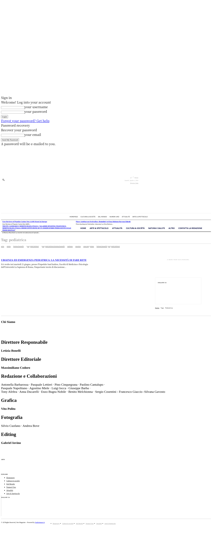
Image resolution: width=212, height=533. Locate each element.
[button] (3, 179)
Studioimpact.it (40, 522)
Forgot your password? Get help (25, 120)
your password (35, 111)
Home (157, 308)
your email (32, 134)
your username (36, 106)
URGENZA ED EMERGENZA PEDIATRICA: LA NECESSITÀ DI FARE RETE (44, 260)
